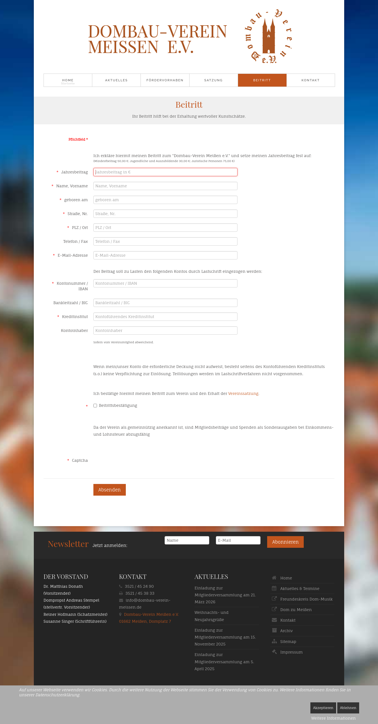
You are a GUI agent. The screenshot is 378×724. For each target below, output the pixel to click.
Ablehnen (348, 708)
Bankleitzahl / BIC (70, 302)
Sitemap (288, 641)
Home (67, 80)
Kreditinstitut (75, 316)
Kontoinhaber (74, 330)
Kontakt (311, 80)
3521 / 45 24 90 (139, 586)
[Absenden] (109, 490)
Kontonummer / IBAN (72, 286)
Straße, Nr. (78, 213)
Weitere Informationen (333, 718)
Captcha (80, 460)
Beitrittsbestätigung (115, 405)
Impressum (291, 652)
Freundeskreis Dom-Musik (306, 599)
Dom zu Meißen (296, 609)
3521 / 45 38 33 (140, 593)
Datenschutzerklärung (57, 694)
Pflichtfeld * (78, 140)
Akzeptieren (323, 708)
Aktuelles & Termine (300, 588)
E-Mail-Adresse (73, 255)
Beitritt (262, 80)
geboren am (76, 199)
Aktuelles (116, 80)
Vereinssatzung (243, 393)
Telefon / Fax (75, 241)
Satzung (213, 80)
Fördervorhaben (165, 80)
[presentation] (135, 459)
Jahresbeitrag (74, 172)
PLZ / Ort (80, 227)
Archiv (286, 630)
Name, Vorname (72, 185)
